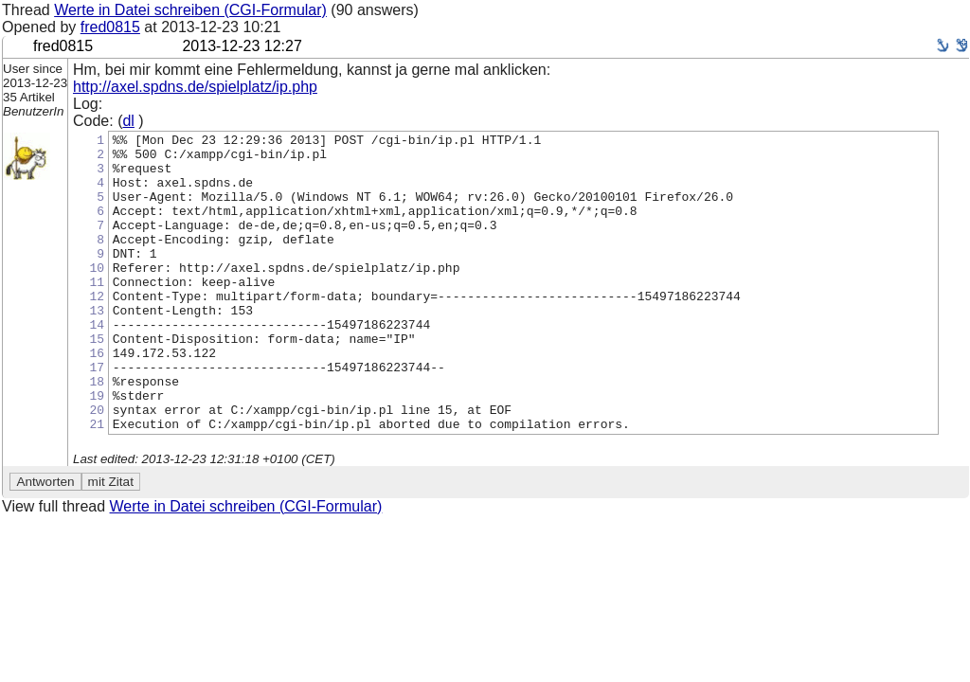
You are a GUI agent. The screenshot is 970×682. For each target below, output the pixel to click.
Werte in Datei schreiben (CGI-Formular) (190, 10)
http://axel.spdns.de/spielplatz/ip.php (195, 87)
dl (128, 121)
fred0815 (110, 27)
